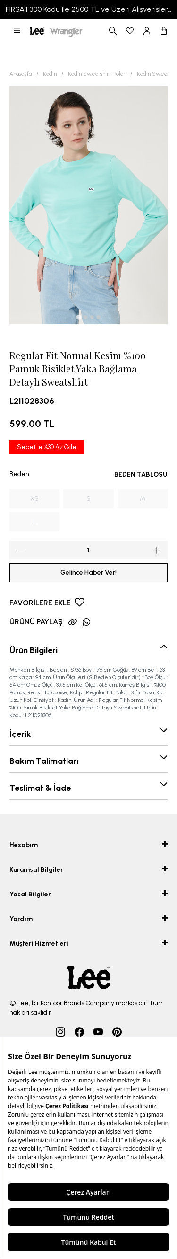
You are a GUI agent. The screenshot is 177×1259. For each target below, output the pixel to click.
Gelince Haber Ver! (88, 572)
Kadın (50, 74)
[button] (16, 30)
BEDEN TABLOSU (141, 474)
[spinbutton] (88, 550)
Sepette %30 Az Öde (46, 447)
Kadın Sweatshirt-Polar (97, 74)
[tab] (78, 316)
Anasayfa (20, 74)
